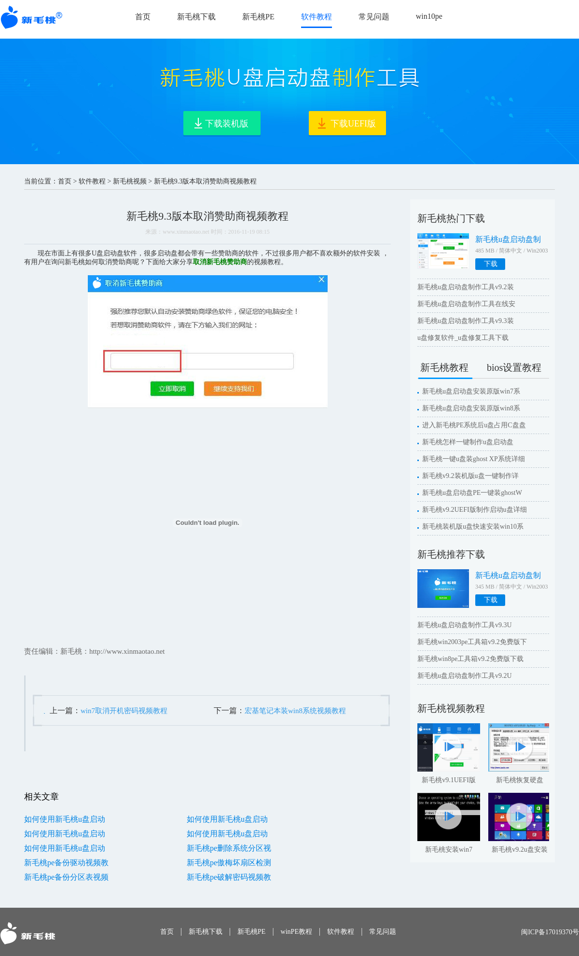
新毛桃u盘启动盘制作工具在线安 (466, 304)
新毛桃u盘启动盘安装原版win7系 (471, 391)
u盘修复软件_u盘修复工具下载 (463, 337)
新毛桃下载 (196, 17)
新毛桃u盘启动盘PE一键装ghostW (472, 492)
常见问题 (373, 17)
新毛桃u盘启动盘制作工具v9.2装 (465, 287)
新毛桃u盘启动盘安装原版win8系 (471, 408)
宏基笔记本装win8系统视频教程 (295, 711)
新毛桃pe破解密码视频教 (229, 877)
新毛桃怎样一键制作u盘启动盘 (467, 442)
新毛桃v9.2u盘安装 (520, 849)
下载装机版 (226, 123)
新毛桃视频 (130, 181)
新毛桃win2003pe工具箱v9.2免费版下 (472, 642)
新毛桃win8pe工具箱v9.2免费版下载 (470, 658)
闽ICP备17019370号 (550, 932)
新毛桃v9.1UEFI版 (449, 780)
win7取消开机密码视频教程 (124, 711)
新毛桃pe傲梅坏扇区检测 (229, 862)
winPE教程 (296, 931)
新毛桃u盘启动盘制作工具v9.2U (464, 675)
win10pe (429, 16)
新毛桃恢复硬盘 (519, 780)
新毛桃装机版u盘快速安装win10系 (473, 526)
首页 (143, 17)
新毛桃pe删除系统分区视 (229, 848)
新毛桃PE (258, 17)
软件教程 (316, 17)
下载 (490, 263)
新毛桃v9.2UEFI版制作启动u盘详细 (474, 509)
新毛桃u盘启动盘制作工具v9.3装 (465, 320)
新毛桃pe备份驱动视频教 (66, 862)
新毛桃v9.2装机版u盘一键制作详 (470, 475)
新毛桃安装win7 (448, 849)
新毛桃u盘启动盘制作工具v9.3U (464, 625)
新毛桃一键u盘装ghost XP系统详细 (473, 459)
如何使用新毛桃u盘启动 (64, 819)
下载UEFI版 (353, 123)
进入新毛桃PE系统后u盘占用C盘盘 (474, 425)
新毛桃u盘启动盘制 (508, 239)
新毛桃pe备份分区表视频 (66, 877)
